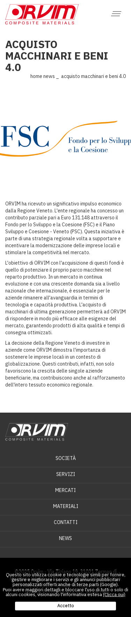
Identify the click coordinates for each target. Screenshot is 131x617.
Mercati (65, 490)
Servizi (65, 474)
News (49, 76)
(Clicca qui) (114, 595)
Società (66, 458)
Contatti (66, 522)
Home (36, 76)
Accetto (65, 606)
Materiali (65, 506)
